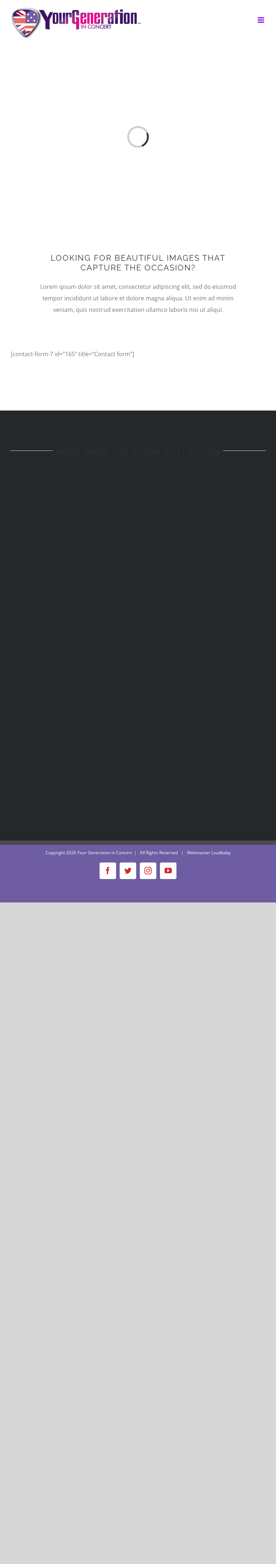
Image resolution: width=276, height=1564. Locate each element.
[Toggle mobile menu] (261, 20)
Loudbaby (221, 853)
